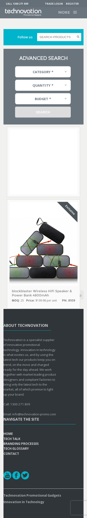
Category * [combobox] (43, 71)
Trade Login (54, 3)
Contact (11, 454)
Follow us (25, 37)
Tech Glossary (16, 448)
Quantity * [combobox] (42, 85)
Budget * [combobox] (43, 98)
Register (72, 3)
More (64, 12)
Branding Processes (21, 444)
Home (8, 434)
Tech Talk (11, 439)
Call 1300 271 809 (17, 3)
